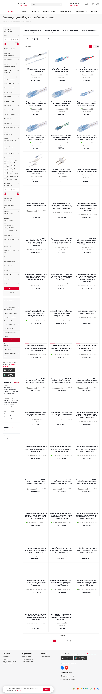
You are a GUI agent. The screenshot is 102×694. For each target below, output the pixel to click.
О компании (6, 656)
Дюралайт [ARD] (32, 39)
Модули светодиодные (89, 30)
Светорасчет (8, 431)
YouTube (66, 668)
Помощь (44, 654)
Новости (5, 659)
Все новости (15, 382)
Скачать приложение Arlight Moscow (9, 662)
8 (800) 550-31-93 (74, 3)
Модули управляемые (70, 30)
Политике (19, 690)
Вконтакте (62, 668)
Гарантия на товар (27, 661)
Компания (6, 654)
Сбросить (11, 292)
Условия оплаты (27, 656)
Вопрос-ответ (45, 656)
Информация (27, 654)
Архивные (51, 39)
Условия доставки (27, 659)
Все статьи (15, 428)
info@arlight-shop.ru (69, 679)
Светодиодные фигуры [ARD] (51, 31)
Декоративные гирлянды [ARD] (32, 31)
